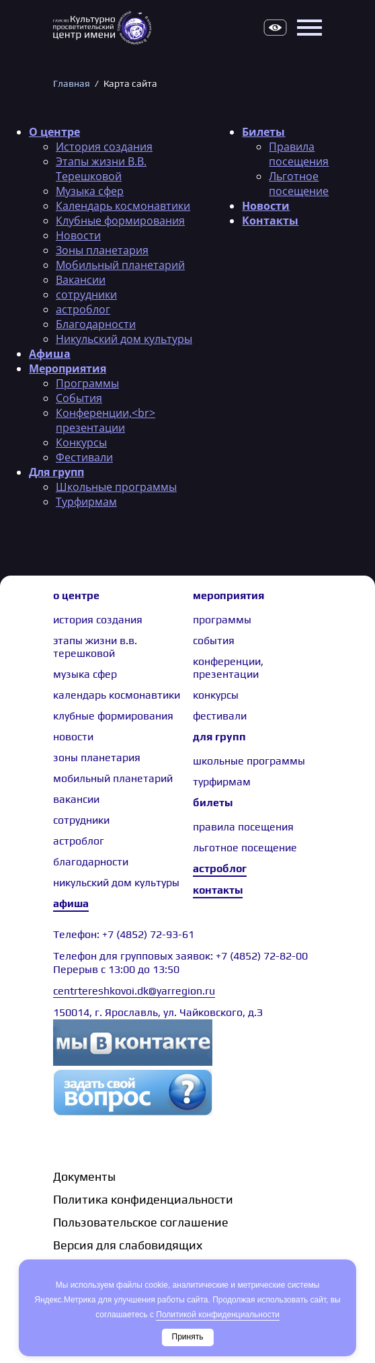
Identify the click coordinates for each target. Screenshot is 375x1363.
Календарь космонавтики (123, 205)
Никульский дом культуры (124, 339)
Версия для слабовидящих (275, 27)
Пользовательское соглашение (140, 1222)
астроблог (83, 309)
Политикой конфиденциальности (218, 1314)
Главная (71, 83)
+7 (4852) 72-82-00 (262, 955)
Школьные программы (116, 486)
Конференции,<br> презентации (105, 420)
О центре (54, 131)
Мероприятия (67, 368)
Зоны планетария (102, 250)
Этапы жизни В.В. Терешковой (101, 169)
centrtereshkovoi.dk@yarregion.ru (134, 990)
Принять (188, 1336)
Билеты (263, 131)
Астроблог (220, 868)
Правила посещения (299, 154)
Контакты (270, 220)
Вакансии (81, 279)
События (79, 398)
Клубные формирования (120, 220)
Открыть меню (309, 27)
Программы (87, 383)
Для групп (56, 472)
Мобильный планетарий (120, 265)
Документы (84, 1176)
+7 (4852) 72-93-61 (148, 934)
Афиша (50, 353)
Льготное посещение (299, 183)
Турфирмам (86, 501)
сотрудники (86, 294)
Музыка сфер (90, 191)
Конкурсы (81, 442)
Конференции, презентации (228, 667)
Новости (78, 235)
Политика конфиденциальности (143, 1199)
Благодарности (96, 324)
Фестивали (84, 457)
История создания (104, 146)
